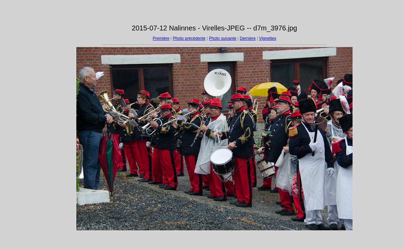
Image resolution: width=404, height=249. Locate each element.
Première (161, 38)
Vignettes (267, 38)
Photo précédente (189, 38)
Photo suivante (222, 38)
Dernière (248, 38)
